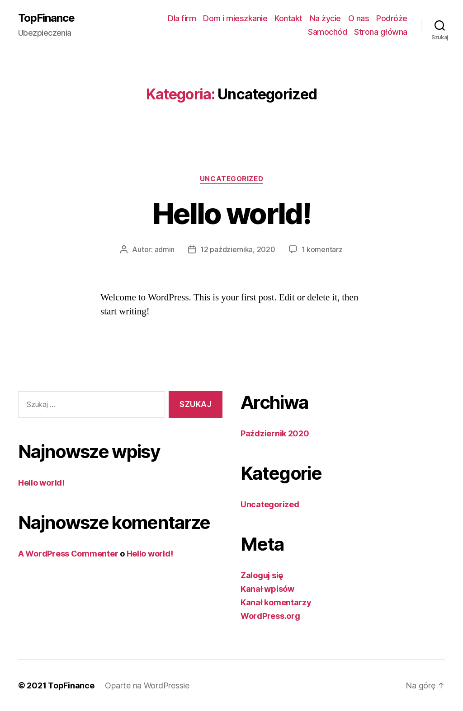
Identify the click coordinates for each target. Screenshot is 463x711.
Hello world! (231, 213)
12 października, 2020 (237, 249)
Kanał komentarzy (276, 602)
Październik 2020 (275, 433)
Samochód (327, 32)
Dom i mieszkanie (235, 18)
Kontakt (288, 18)
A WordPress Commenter (68, 553)
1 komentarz (322, 249)
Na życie (325, 18)
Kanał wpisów (267, 589)
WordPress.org (270, 616)
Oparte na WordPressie (147, 685)
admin (165, 249)
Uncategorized (231, 179)
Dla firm (182, 18)
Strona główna (380, 32)
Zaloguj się (262, 575)
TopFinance (46, 18)
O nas (358, 18)
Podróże (391, 18)
